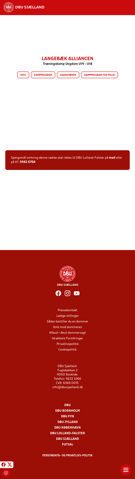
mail (112, 157)
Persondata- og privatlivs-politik (67, 455)
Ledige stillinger (67, 316)
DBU (67, 405)
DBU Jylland (67, 422)
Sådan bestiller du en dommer (67, 321)
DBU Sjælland (67, 439)
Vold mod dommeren (67, 327)
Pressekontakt (67, 310)
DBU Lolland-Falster (67, 433)
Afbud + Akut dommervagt (67, 332)
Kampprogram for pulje (99, 75)
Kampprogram (43, 75)
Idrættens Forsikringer (67, 338)
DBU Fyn (67, 416)
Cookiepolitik (67, 349)
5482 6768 (27, 162)
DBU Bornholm (67, 410)
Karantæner (68, 75)
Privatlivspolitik (68, 344)
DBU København (67, 427)
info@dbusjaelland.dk (67, 387)
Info (23, 75)
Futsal (67, 444)
